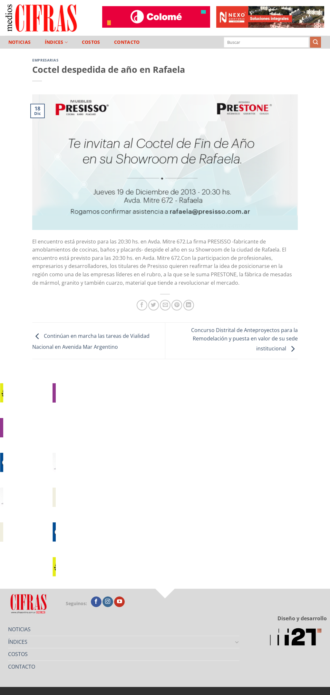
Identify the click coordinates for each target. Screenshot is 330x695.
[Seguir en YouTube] (119, 601)
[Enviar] (315, 42)
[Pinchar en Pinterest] (176, 305)
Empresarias (45, 60)
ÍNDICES (56, 42)
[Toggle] (237, 642)
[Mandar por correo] (165, 305)
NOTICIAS (19, 42)
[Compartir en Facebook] (142, 305)
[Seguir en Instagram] (107, 601)
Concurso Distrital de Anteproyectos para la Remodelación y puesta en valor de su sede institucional (244, 339)
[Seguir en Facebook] (96, 601)
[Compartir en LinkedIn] (188, 305)
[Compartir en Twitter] (153, 305)
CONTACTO (127, 42)
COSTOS (91, 42)
